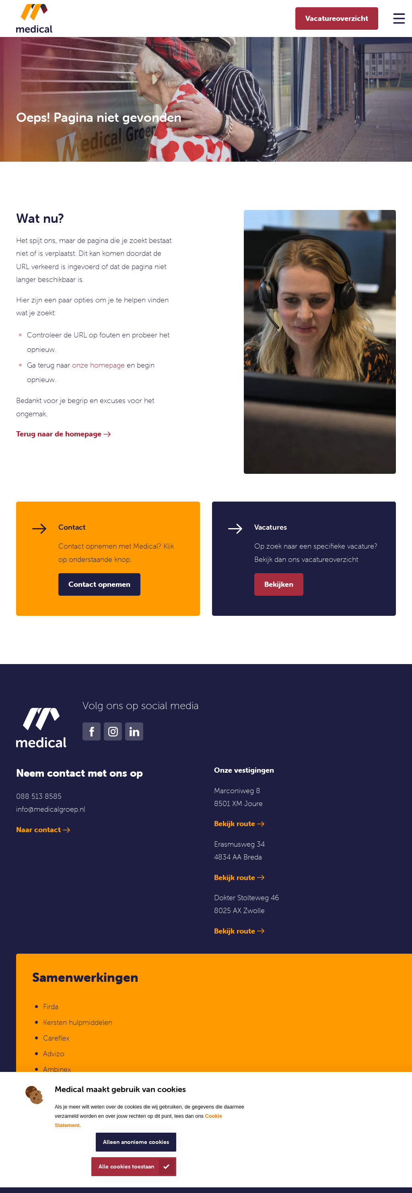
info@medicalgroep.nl (50, 809)
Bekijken (278, 584)
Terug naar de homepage (58, 433)
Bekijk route (234, 823)
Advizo (53, 1053)
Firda (50, 1006)
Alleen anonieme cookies (136, 1142)
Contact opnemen (99, 584)
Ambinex (58, 1069)
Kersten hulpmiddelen (77, 1022)
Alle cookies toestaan (126, 1166)
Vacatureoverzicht (336, 18)
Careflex (56, 1038)
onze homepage (98, 365)
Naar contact (38, 829)
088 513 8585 (39, 796)
